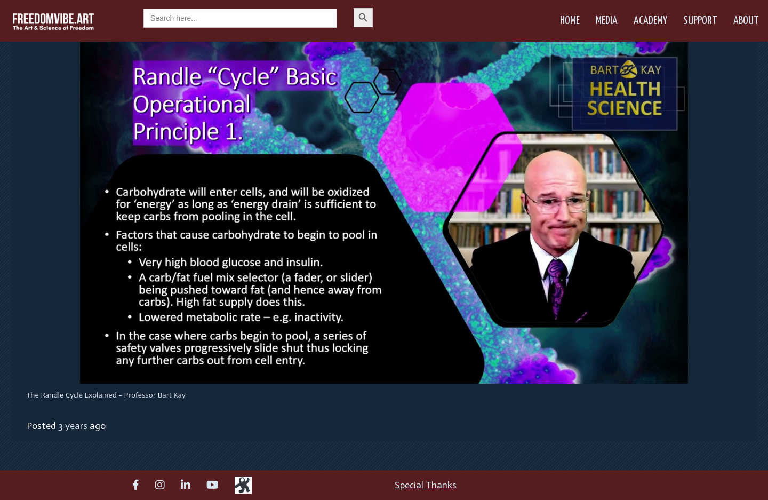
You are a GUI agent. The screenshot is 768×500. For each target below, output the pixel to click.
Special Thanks (426, 485)
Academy (650, 20)
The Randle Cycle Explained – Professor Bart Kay (106, 395)
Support (700, 20)
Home (570, 20)
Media (607, 20)
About (746, 20)
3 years (72, 426)
